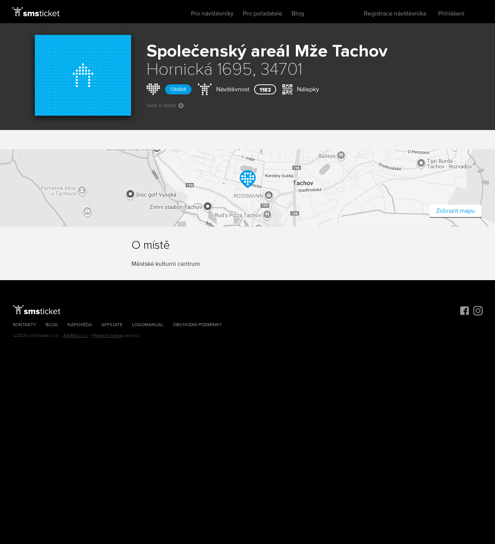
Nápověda (79, 325)
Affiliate (112, 325)
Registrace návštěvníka (395, 13)
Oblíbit (178, 89)
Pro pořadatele (262, 13)
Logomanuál (148, 325)
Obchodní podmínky (197, 325)
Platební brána (107, 336)
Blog (298, 13)
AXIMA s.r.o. (76, 336)
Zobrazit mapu (455, 211)
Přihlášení (451, 13)
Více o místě (165, 105)
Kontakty (24, 325)
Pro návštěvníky (212, 13)
